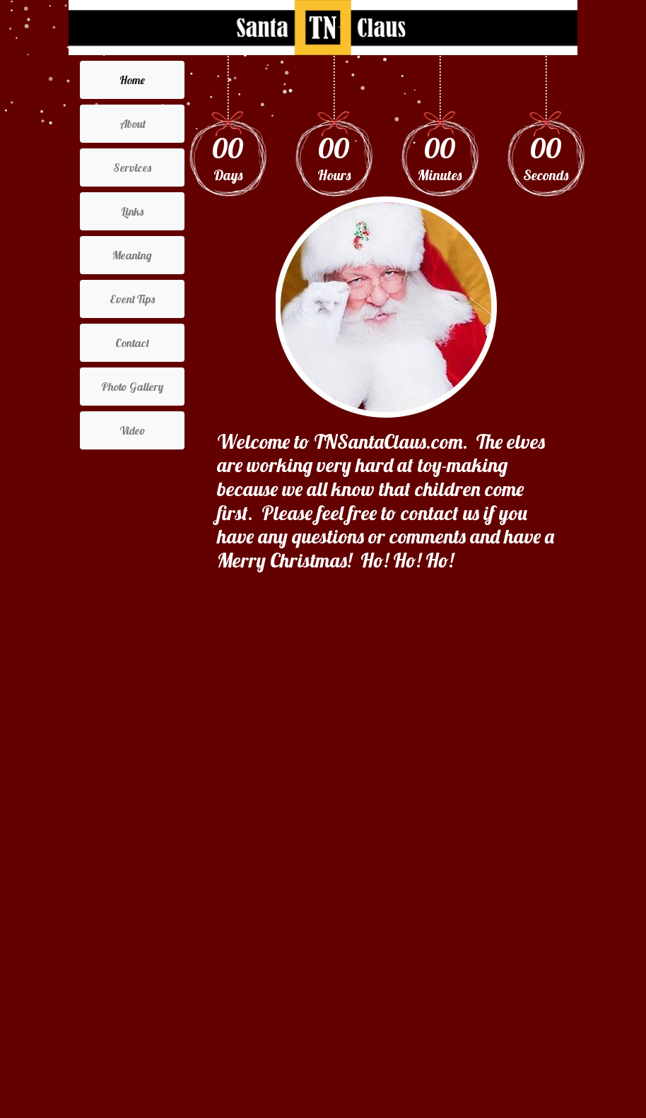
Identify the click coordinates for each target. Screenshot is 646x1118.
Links (132, 211)
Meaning (132, 255)
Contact (132, 343)
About (132, 124)
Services (132, 167)
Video (132, 430)
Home (132, 80)
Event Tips (132, 299)
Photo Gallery (132, 386)
